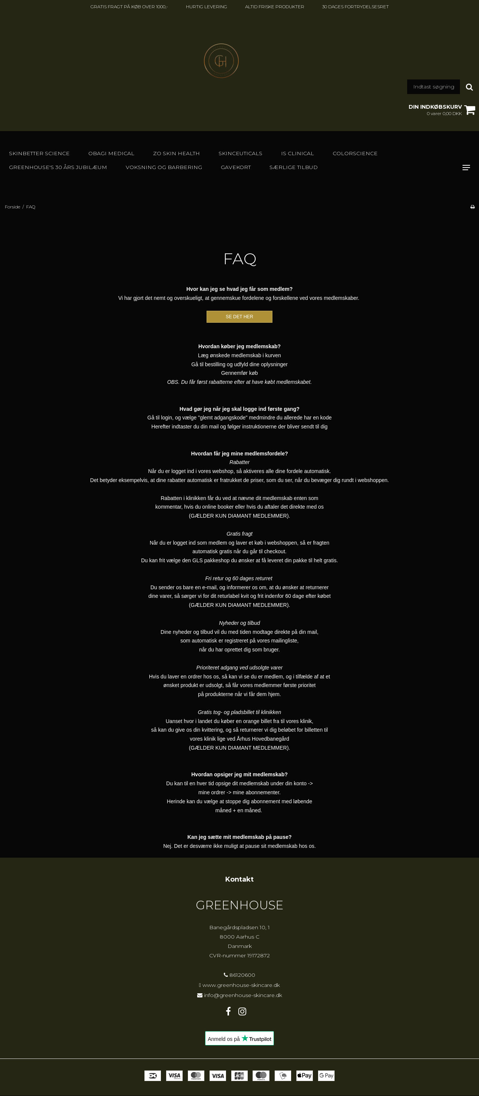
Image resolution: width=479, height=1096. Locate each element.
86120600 (239, 975)
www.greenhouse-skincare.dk (241, 985)
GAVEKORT (236, 167)
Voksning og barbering (164, 167)
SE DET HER (239, 316)
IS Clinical (297, 153)
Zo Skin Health (176, 153)
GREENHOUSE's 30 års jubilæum (58, 167)
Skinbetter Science (39, 153)
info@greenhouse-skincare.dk (243, 995)
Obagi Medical (111, 153)
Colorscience (355, 153)
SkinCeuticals (240, 153)
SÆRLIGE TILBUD (293, 167)
